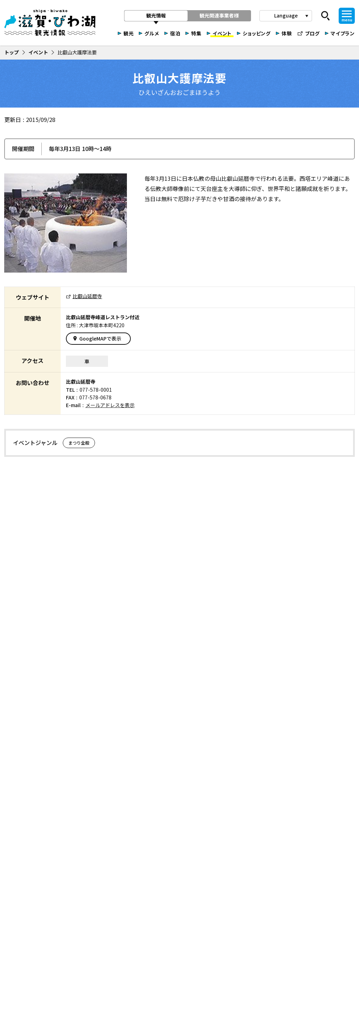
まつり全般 (78, 443)
